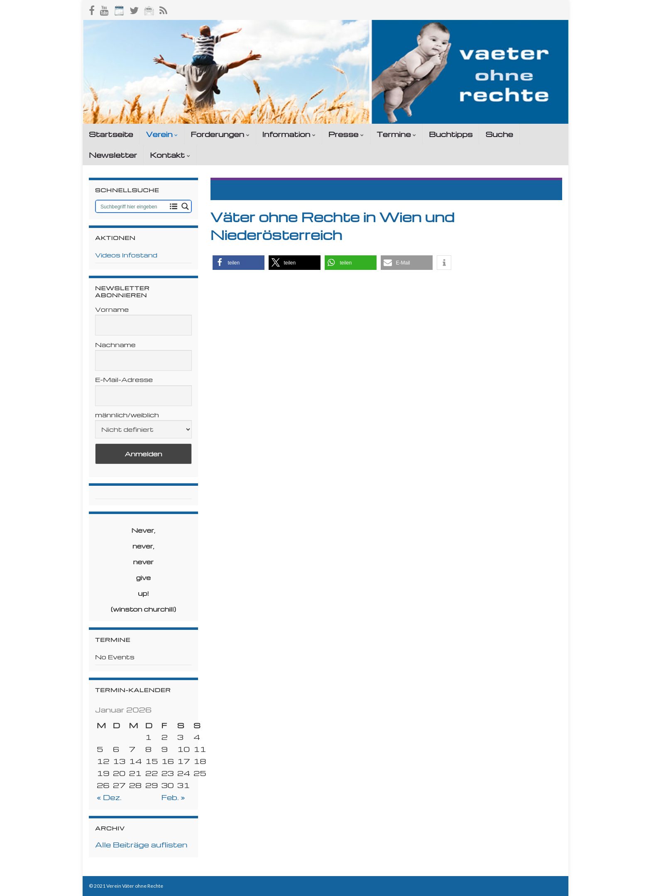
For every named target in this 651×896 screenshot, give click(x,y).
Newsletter (113, 154)
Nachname (115, 344)
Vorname (112, 309)
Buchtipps (450, 134)
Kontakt (170, 154)
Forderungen (220, 134)
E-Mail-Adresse (124, 379)
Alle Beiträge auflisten (141, 844)
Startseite (111, 134)
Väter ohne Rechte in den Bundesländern (338, 190)
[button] (238, 262)
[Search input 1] (132, 206)
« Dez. (109, 797)
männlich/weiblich (127, 415)
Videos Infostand (126, 255)
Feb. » (173, 797)
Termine (396, 134)
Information (289, 134)
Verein (162, 134)
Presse (346, 134)
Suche (499, 134)
